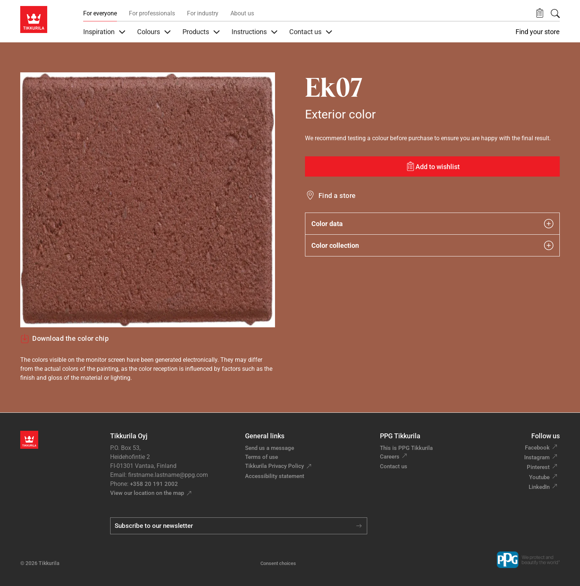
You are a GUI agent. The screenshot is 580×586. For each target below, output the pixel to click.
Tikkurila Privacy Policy (274, 466)
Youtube (539, 477)
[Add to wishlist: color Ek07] (432, 166)
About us (242, 13)
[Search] (555, 13)
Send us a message (269, 448)
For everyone (100, 13)
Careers (389, 456)
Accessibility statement (274, 476)
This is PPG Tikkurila (406, 448)
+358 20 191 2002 (154, 484)
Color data (432, 223)
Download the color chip (64, 338)
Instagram (537, 457)
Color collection (432, 245)
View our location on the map (147, 493)
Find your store (538, 32)
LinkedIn (539, 487)
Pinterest (538, 467)
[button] (540, 13)
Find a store (337, 195)
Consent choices (278, 563)
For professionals (152, 13)
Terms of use (261, 457)
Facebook (537, 447)
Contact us (393, 466)
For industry (202, 13)
